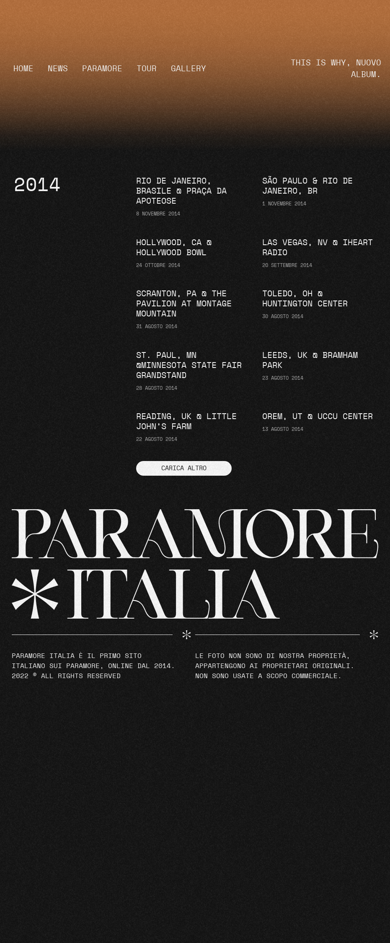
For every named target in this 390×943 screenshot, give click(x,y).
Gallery (188, 69)
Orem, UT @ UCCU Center (317, 416)
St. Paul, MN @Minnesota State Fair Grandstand (189, 365)
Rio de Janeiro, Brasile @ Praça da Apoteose (181, 191)
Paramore (102, 69)
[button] (184, 468)
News (58, 69)
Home (23, 69)
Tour (147, 69)
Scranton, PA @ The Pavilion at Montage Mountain (184, 304)
